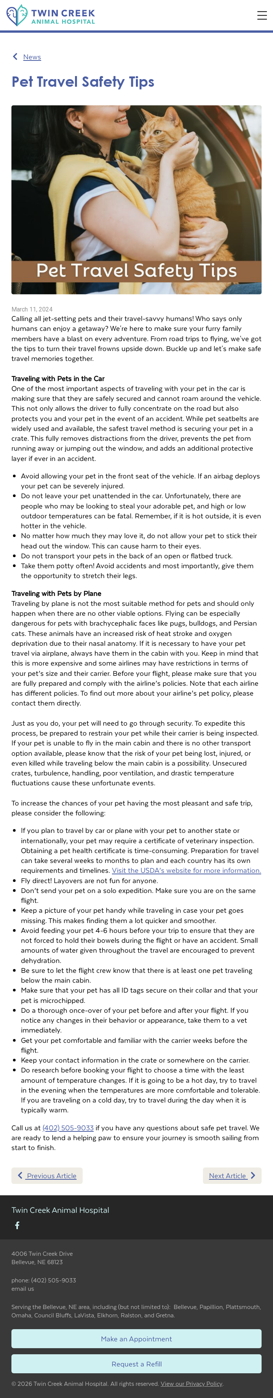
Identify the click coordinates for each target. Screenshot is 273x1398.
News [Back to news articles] (27, 57)
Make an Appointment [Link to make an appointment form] (136, 1338)
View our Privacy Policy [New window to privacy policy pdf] (191, 1383)
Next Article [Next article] (232, 1175)
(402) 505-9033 (68, 1127)
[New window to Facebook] (17, 1226)
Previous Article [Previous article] (47, 1175)
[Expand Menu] (262, 15)
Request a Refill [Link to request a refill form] (137, 1363)
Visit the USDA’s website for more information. (186, 869)
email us (22, 1288)
